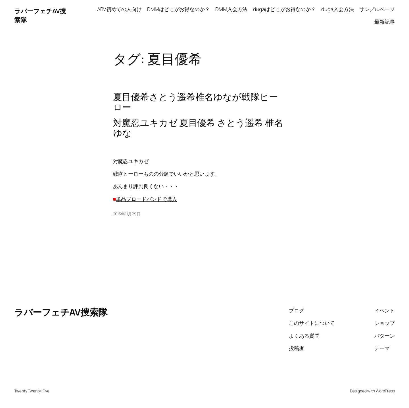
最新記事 (384, 21)
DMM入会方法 (231, 9)
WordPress (385, 391)
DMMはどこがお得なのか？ (178, 9)
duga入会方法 (337, 9)
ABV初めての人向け (119, 9)
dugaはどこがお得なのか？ (284, 9)
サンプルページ (377, 9)
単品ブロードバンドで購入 (146, 198)
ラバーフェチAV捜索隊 (60, 312)
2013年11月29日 (127, 213)
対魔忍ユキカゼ (131, 161)
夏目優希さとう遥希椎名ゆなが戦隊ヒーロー (195, 102)
